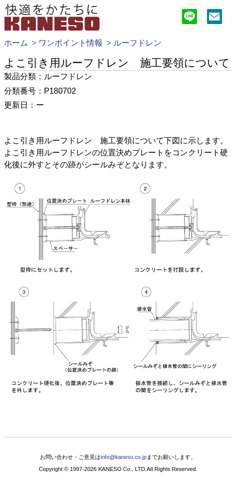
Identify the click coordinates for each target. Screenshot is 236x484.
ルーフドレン (138, 43)
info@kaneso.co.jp (123, 457)
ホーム (16, 43)
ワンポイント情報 (70, 43)
